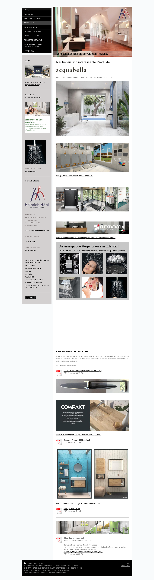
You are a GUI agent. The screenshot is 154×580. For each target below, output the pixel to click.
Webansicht (125, 566)
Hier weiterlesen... (31, 171)
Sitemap (41, 563)
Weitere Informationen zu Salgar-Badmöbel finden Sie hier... (78, 435)
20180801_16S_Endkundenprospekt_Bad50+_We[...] (83, 552)
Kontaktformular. (30, 250)
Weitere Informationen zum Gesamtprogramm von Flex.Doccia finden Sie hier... (85, 238)
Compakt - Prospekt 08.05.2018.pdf (77, 440)
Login (128, 563)
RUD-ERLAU (29, 95)
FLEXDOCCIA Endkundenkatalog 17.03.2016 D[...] (83, 371)
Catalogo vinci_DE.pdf (72, 509)
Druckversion (30, 563)
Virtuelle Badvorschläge (33, 97)
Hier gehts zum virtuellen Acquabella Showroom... (74, 176)
